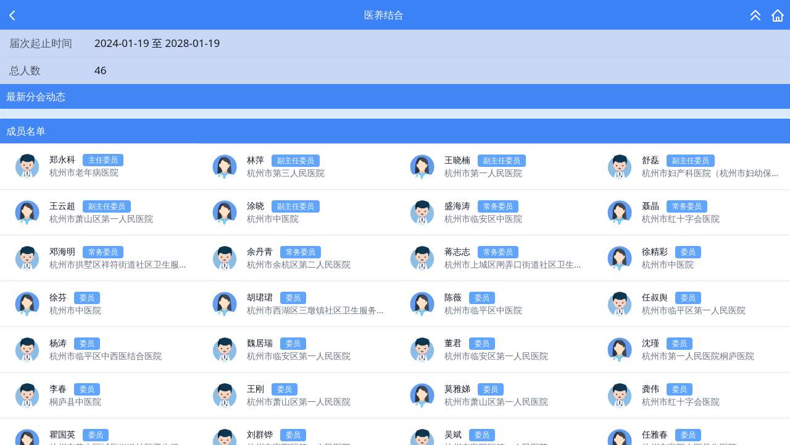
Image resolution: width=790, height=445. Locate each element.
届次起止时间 (40, 43)
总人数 (25, 70)
